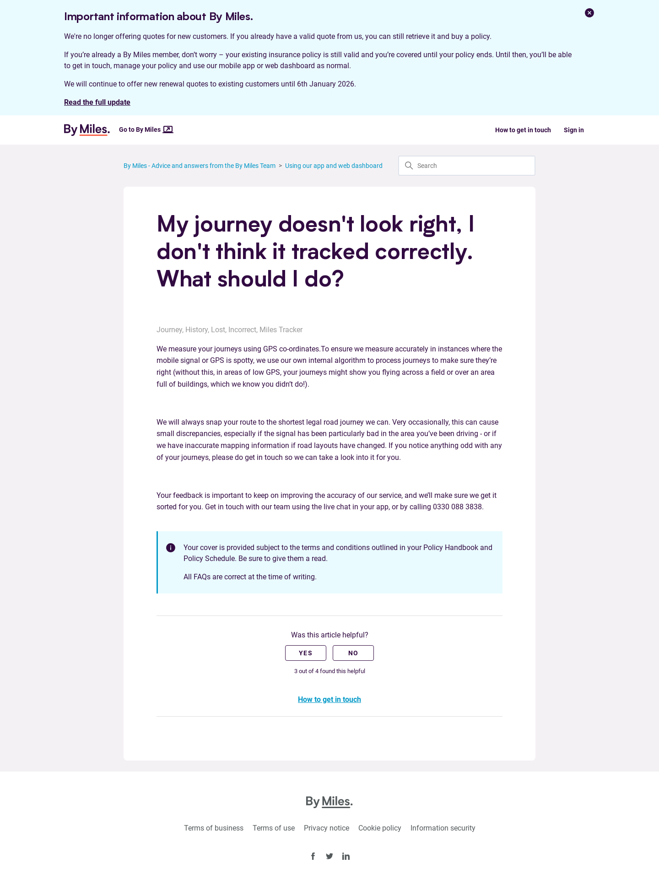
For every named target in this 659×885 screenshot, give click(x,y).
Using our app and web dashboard (334, 165)
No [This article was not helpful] (353, 653)
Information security (443, 828)
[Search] (467, 165)
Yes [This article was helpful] (306, 653)
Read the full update (97, 102)
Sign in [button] (574, 130)
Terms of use (274, 828)
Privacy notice (326, 828)
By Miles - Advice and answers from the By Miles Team (199, 165)
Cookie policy (379, 828)
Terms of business (213, 828)
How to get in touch (523, 130)
